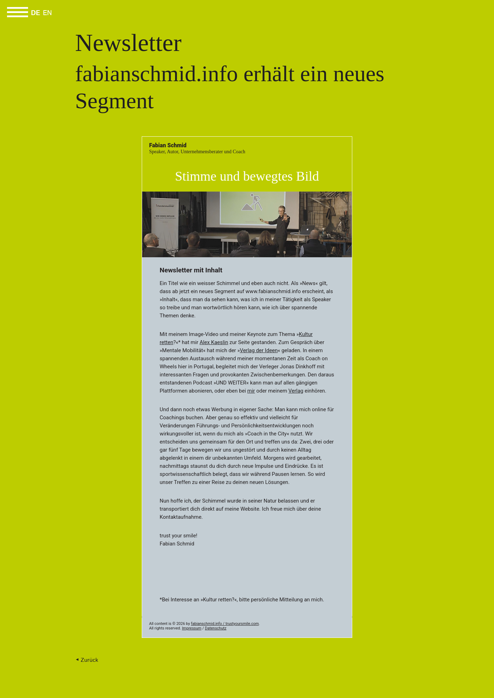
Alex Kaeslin (214, 342)
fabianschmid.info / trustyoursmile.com (225, 623)
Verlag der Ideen (259, 350)
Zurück (89, 660)
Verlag (295, 391)
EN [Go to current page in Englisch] (47, 13)
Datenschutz (215, 628)
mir (251, 391)
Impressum (191, 628)
